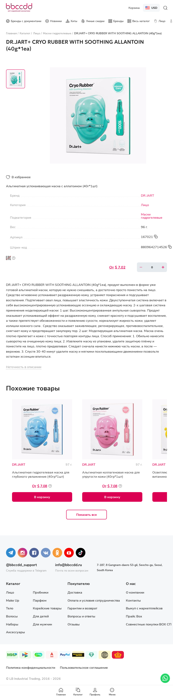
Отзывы (74, 624)
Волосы (12, 616)
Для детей (41, 616)
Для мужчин (42, 624)
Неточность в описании (23, 367)
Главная (61, 692)
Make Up (12, 600)
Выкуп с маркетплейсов (144, 608)
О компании (135, 592)
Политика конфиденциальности (30, 667)
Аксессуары (15, 632)
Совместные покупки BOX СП (148, 624)
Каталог (78, 692)
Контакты (133, 600)
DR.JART (147, 195)
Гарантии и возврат (82, 608)
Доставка (75, 592)
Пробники (40, 592)
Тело (9, 608)
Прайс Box (134, 616)
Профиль (95, 692)
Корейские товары (47, 608)
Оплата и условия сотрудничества (94, 600)
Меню (112, 692)
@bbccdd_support (21, 564)
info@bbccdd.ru (68, 564)
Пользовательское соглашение (84, 667)
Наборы (12, 624)
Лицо (145, 204)
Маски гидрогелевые (151, 216)
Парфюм (40, 600)
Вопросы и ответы (81, 616)
